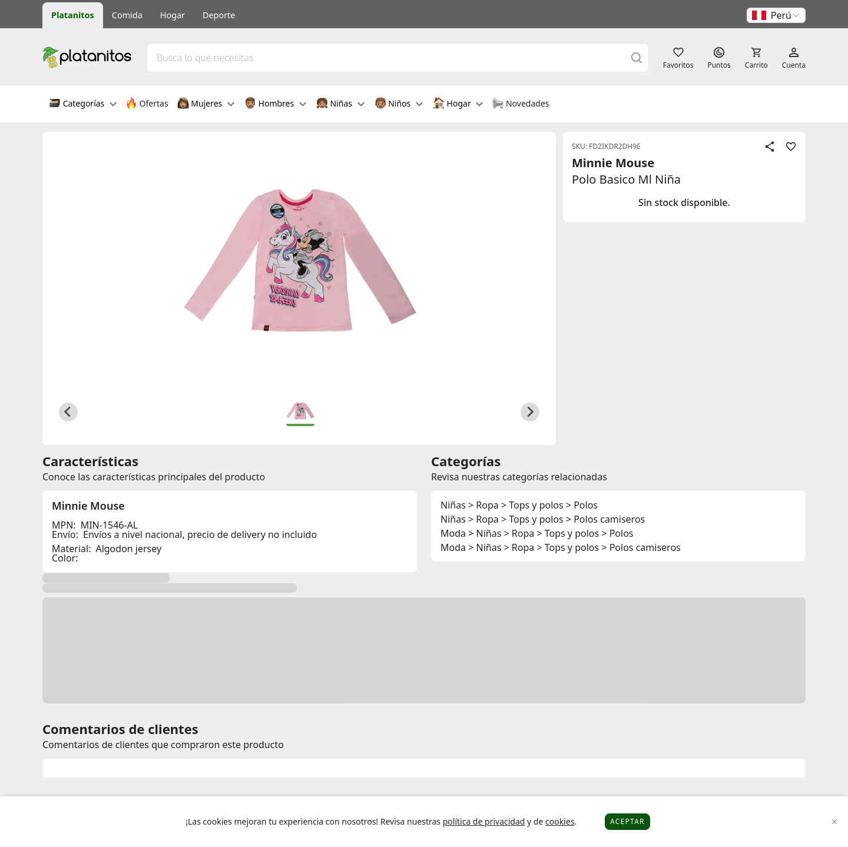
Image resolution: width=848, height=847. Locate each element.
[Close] (835, 822)
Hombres (275, 104)
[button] (776, 15)
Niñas (340, 104)
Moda (453, 533)
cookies (559, 821)
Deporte (219, 15)
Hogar (172, 15)
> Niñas (484, 533)
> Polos (582, 505)
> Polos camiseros (605, 519)
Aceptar (627, 821)
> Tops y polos (532, 505)
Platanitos (72, 15)
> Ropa (483, 505)
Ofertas (146, 104)
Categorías (83, 104)
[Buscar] (636, 57)
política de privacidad (484, 821)
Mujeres (205, 104)
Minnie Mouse (613, 163)
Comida (127, 15)
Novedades (520, 104)
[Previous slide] (68, 412)
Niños (399, 104)
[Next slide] (530, 412)
